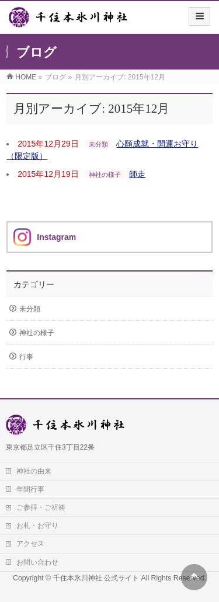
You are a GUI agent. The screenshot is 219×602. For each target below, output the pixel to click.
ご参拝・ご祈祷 (40, 507)
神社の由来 (33, 471)
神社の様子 (105, 174)
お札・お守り (37, 525)
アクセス (30, 544)
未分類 (98, 144)
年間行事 (30, 489)
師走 (137, 174)
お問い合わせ (37, 562)
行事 (26, 357)
